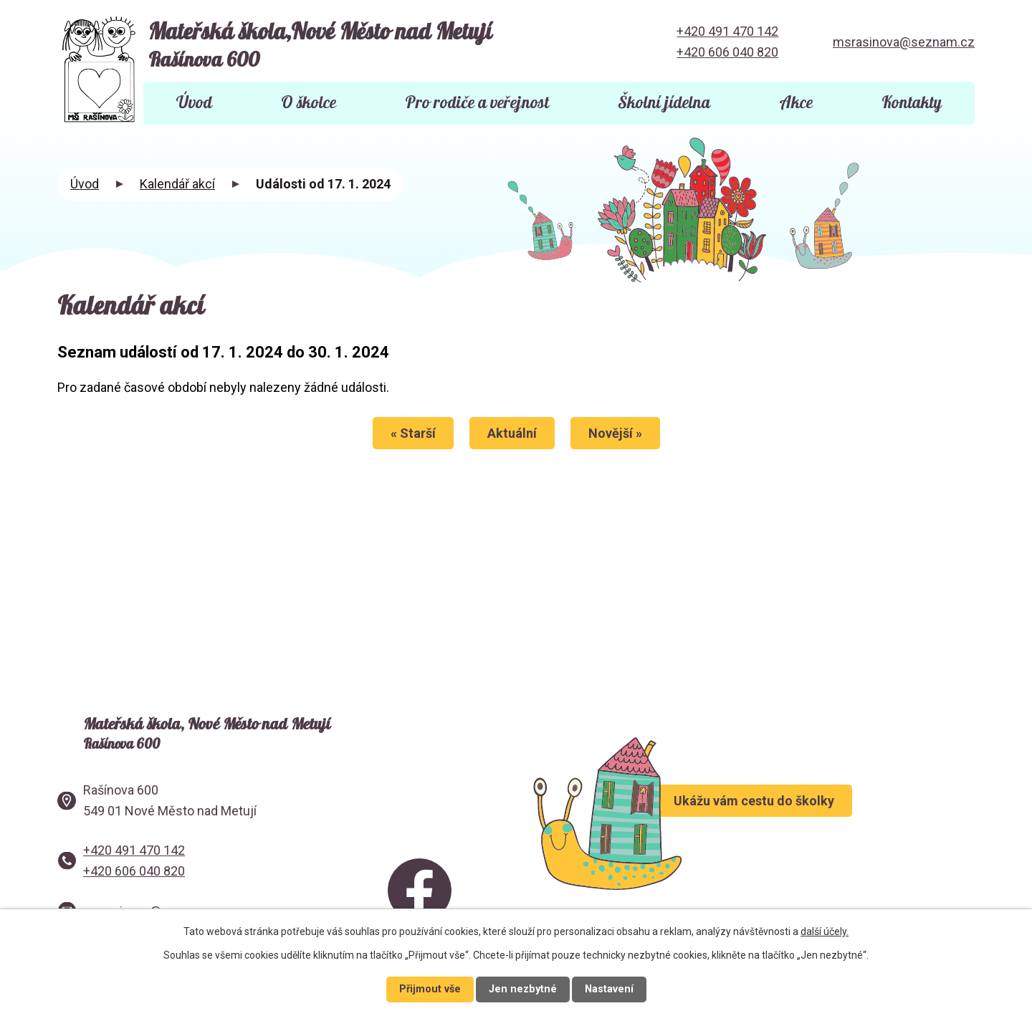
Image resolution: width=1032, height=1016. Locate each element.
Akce (796, 103)
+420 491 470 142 (727, 31)
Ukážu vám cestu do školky (795, 817)
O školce (308, 103)
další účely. (825, 931)
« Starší (410, 433)
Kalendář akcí (177, 183)
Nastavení (609, 989)
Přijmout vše (430, 989)
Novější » (618, 433)
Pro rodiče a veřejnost (477, 103)
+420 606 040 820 (727, 51)
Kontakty (912, 103)
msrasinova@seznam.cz (904, 41)
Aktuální (512, 433)
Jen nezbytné (523, 989)
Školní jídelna (664, 103)
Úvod (194, 103)
